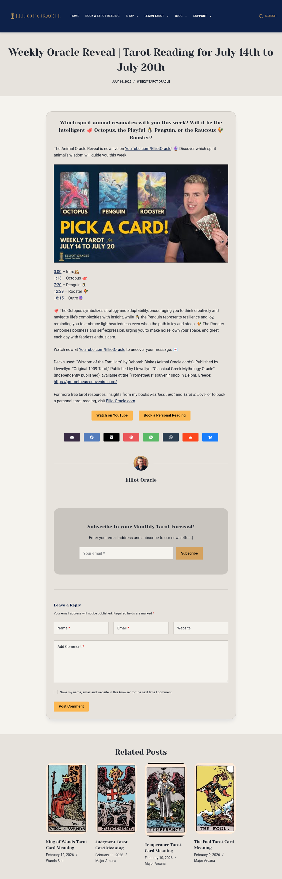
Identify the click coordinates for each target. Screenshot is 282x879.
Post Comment (71, 706)
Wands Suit (55, 861)
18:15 (59, 298)
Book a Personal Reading (165, 415)
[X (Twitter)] (112, 437)
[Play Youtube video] (141, 213)
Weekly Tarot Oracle (153, 81)
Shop (133, 16)
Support (203, 16)
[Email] (72, 437)
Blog (182, 16)
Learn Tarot (157, 16)
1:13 (58, 278)
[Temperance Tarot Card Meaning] (166, 800)
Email (123, 628)
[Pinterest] (131, 437)
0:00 (58, 271)
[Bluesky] (210, 437)
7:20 (58, 285)
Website (184, 628)
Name (64, 628)
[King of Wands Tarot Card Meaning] (67, 798)
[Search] (267, 16)
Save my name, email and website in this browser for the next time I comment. (116, 692)
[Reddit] (190, 437)
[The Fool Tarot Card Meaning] (215, 798)
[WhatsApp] (151, 437)
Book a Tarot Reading (102, 16)
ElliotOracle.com (120, 401)
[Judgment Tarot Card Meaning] (117, 798)
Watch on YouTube (112, 415)
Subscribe (189, 553)
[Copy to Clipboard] (171, 437)
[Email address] (126, 553)
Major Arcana (106, 861)
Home (74, 16)
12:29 (59, 291)
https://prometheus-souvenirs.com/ (85, 381)
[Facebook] (92, 437)
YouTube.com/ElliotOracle (148, 148)
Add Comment (71, 647)
